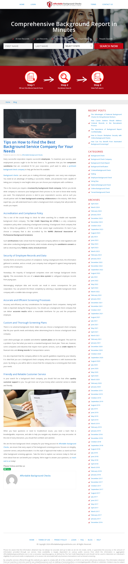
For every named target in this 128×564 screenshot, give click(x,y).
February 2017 (96, 508)
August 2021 (95, 314)
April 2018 (94, 458)
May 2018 (94, 454)
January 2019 (95, 425)
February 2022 (96, 292)
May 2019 (94, 411)
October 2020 (95, 350)
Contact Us (107, 4)
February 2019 (96, 422)
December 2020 (96, 343)
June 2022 (94, 278)
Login (33, 4)
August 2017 (95, 487)
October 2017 (95, 479)
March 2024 (95, 206)
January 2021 (95, 339)
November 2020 (96, 346)
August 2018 (95, 443)
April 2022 (94, 285)
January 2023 (95, 256)
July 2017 (94, 490)
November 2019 (96, 389)
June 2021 (94, 321)
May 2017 (94, 497)
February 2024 (96, 209)
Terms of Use (44, 533)
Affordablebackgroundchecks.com (64, 4)
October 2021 (95, 307)
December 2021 (96, 299)
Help (99, 533)
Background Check (97, 155)
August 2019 (95, 400)
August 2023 (95, 231)
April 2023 (94, 245)
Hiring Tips (94, 180)
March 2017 (95, 505)
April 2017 (94, 501)
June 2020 (94, 364)
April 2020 (94, 371)
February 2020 (96, 379)
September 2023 (97, 227)
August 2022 (95, 271)
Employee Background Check (101, 176)
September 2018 (97, 440)
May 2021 (94, 325)
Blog (15, 102)
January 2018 (95, 469)
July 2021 (94, 317)
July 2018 (94, 447)
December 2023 (96, 217)
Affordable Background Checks (32, 156)
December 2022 (96, 260)
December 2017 (96, 472)
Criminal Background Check (100, 169)
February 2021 (96, 335)
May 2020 (94, 368)
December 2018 (96, 429)
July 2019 (94, 404)
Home (21, 4)
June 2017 (94, 494)
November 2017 (96, 476)
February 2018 (96, 465)
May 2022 (94, 281)
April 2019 (94, 415)
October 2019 (95, 393)
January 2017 (95, 512)
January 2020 (95, 382)
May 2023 (94, 242)
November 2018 (96, 433)
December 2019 (96, 386)
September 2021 (97, 310)
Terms (93, 4)
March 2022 (95, 289)
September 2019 (97, 397)
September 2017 (97, 483)
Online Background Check (100, 187)
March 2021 (95, 332)
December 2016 (96, 515)
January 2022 (95, 296)
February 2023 (96, 253)
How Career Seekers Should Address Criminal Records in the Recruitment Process (106, 122)
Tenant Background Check (100, 191)
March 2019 (95, 418)
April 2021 (94, 328)
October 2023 (95, 224)
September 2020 (97, 353)
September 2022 (97, 267)
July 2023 (94, 235)
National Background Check (101, 184)
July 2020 (94, 361)
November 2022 (96, 263)
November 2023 (96, 220)
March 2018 (95, 461)
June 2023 (94, 238)
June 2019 (94, 407)
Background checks (10, 176)
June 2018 (94, 451)
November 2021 (96, 303)
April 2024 (94, 202)
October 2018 (95, 436)
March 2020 (95, 375)
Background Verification (99, 166)
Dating (93, 173)
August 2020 (95, 357)
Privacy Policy (60, 533)
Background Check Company (101, 158)
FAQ (82, 533)
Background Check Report (100, 162)
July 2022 (94, 274)
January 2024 (95, 213)
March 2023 (95, 249)
